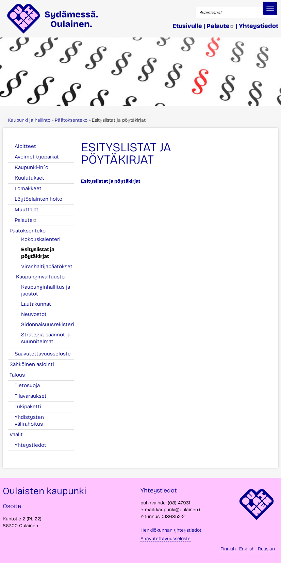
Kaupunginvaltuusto (44, 277)
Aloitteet (25, 146)
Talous (21, 375)
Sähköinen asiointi (35, 364)
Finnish (228, 549)
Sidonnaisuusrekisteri (47, 324)
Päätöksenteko (71, 120)
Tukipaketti (28, 407)
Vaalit (20, 434)
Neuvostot (34, 314)
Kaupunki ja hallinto (29, 120)
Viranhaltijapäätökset (46, 266)
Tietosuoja (27, 385)
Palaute (26, 220)
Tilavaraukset (31, 396)
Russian (266, 549)
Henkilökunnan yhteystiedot (170, 530)
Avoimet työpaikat (37, 157)
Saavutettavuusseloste (43, 354)
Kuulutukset (29, 178)
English (246, 549)
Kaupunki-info (31, 167)
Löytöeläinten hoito (38, 199)
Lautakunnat (36, 304)
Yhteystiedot (30, 445)
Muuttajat (26, 210)
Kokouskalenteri (41, 239)
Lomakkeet (28, 188)
